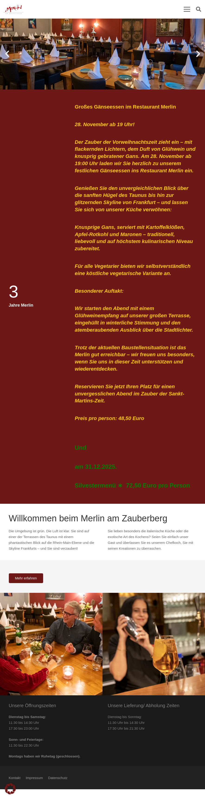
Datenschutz (57, 778)
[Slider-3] (51, 644)
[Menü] (187, 9)
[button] (198, 9)
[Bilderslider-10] (153, 644)
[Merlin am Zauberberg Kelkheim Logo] (13, 9)
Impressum (34, 778)
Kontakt (15, 778)
